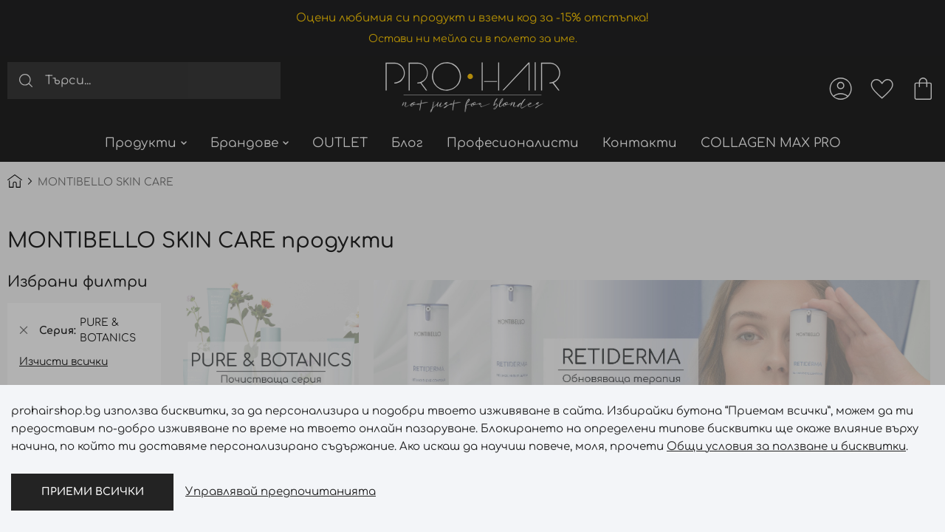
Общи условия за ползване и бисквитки (786, 446)
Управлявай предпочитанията (280, 491)
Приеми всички (92, 491)
